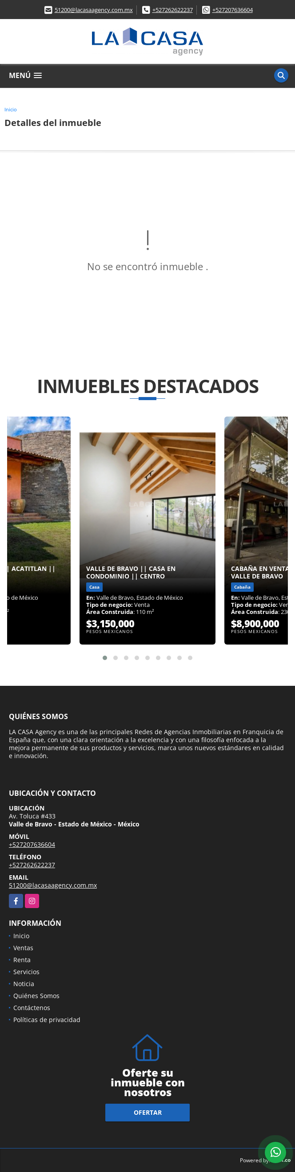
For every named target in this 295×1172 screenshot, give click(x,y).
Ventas (23, 948)
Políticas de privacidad (46, 1019)
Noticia (23, 983)
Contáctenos (31, 1007)
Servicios (26, 971)
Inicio (10, 109)
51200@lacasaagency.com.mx (94, 10)
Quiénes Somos (36, 995)
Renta (22, 960)
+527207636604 (232, 10)
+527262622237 (172, 10)
